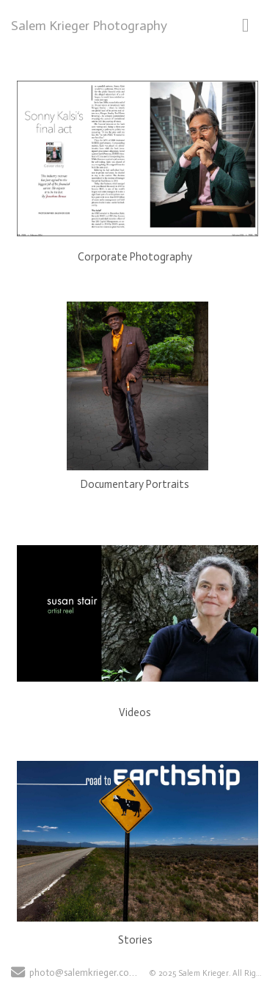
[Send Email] (18, 974)
